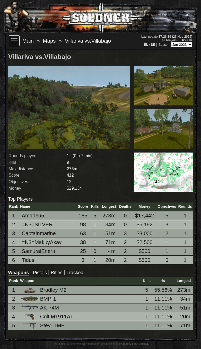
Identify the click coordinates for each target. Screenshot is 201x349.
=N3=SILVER (37, 224)
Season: (165, 45)
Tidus (28, 260)
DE (153, 45)
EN (146, 45)
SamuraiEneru (38, 251)
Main (28, 41)
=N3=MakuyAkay (42, 242)
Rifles (57, 272)
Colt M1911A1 (47, 317)
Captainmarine (39, 233)
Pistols (40, 272)
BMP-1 (39, 299)
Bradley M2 (44, 290)
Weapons (18, 272)
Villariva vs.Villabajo (88, 41)
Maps (49, 41)
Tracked (74, 272)
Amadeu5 (33, 215)
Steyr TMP (43, 326)
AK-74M (40, 308)
